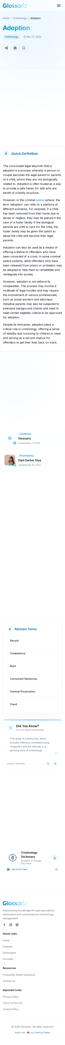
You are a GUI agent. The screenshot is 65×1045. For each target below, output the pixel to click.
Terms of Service (13, 1002)
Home (6, 18)
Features (8, 946)
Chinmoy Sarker (42, 1032)
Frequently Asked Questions (19, 974)
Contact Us (9, 980)
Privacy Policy (11, 996)
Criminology (20, 18)
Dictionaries (9, 952)
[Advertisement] (32, 108)
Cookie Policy (11, 1009)
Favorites (8, 958)
